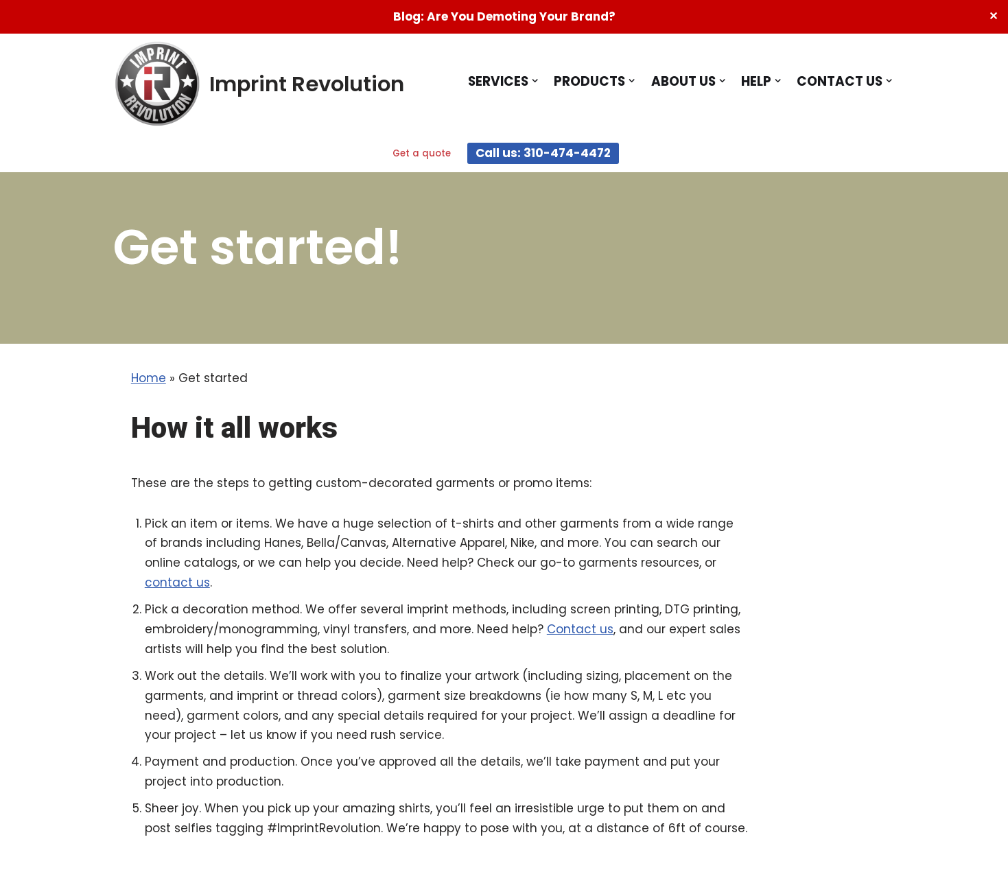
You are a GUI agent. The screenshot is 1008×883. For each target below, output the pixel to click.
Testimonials (501, 824)
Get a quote (421, 153)
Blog (428, 824)
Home (31, 369)
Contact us (95, 580)
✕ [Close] (993, 16)
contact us (848, 534)
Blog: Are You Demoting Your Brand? (504, 16)
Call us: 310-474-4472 (543, 153)
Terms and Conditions (683, 824)
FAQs (577, 824)
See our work (353, 824)
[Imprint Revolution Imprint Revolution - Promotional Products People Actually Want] (258, 84)
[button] (535, 81)
